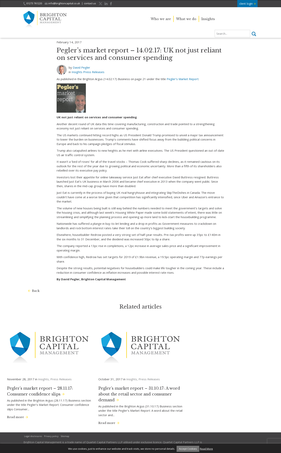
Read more (15, 417)
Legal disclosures (33, 436)
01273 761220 (32, 3)
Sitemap (65, 436)
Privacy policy (51, 436)
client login (247, 3)
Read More (206, 448)
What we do (186, 19)
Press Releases (93, 72)
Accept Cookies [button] (188, 448)
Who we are (161, 19)
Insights (208, 19)
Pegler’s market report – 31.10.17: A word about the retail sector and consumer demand (139, 394)
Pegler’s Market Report (182, 79)
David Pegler (81, 67)
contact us (90, 3)
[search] (232, 33)
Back (36, 291)
